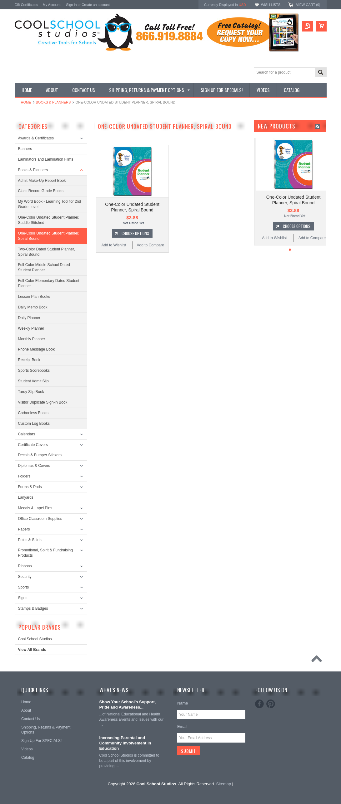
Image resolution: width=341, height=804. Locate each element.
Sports (23, 587)
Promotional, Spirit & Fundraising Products (45, 553)
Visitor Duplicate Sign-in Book (43, 402)
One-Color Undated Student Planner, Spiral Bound (48, 236)
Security (25, 576)
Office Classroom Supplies (40, 518)
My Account (52, 5)
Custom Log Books (34, 423)
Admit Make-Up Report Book (42, 180)
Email (182, 726)
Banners (25, 149)
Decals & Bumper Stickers (40, 455)
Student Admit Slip (33, 381)
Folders (24, 476)
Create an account (96, 5)
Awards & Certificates (36, 138)
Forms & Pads (30, 487)
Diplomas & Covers (34, 465)
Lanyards (25, 497)
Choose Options (135, 233)
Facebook (259, 704)
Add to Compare (150, 245)
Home (26, 102)
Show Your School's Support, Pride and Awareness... (127, 705)
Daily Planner (29, 318)
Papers (24, 529)
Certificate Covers (33, 445)
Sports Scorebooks (34, 370)
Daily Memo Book (33, 307)
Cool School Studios (35, 639)
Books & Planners (53, 102)
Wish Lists (270, 5)
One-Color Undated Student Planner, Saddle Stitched (48, 220)
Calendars (26, 434)
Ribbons (25, 566)
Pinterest (270, 704)
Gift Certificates (26, 5)
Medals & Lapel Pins (35, 508)
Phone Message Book (36, 349)
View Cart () (308, 5)
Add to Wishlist (113, 245)
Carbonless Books (33, 413)
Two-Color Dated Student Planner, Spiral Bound (46, 252)
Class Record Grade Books (40, 191)
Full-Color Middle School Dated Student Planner (44, 267)
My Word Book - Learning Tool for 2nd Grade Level (49, 204)
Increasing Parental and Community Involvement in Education (125, 743)
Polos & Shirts (30, 540)
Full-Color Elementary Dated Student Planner (48, 283)
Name (182, 703)
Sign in (71, 5)
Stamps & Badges (33, 608)
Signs (23, 598)
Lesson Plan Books (34, 296)
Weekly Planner (31, 328)
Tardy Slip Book (31, 392)
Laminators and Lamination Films (45, 159)
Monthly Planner (31, 339)
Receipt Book (29, 360)
